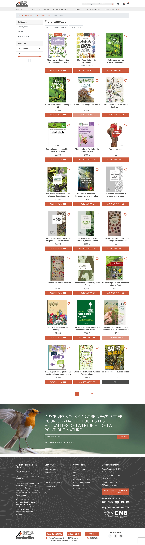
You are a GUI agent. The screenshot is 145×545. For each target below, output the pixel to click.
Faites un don (74, 534)
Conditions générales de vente (85, 479)
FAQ (75, 472)
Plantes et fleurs (23, 37)
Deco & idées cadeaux (53, 483)
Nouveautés (49, 489)
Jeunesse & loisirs (51, 472)
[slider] (19, 57)
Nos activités (92, 534)
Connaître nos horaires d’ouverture (115, 492)
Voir (116, 382)
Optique (48, 479)
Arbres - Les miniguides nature (87, 105)
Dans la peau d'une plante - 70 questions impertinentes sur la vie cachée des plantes (58, 374)
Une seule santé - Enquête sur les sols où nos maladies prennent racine (87, 329)
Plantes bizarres (115, 149)
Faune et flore (46, 15)
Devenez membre (54, 534)
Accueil (20, 15)
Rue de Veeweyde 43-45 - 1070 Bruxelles (63, 538)
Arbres (20, 32)
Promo (47, 493)
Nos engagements (80, 476)
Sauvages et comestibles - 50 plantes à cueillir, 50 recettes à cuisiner (116, 329)
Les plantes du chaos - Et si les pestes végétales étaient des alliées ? (58, 240)
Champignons (23, 27)
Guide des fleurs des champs (58, 283)
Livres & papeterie (31, 15)
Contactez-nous (79, 469)
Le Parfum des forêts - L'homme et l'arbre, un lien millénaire (86, 196)
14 (92, 394)
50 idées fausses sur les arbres (115, 372)
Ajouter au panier (58, 70)
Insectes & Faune (51, 486)
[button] (124, 4)
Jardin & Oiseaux (51, 469)
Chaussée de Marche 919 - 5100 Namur (63, 540)
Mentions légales (80, 488)
